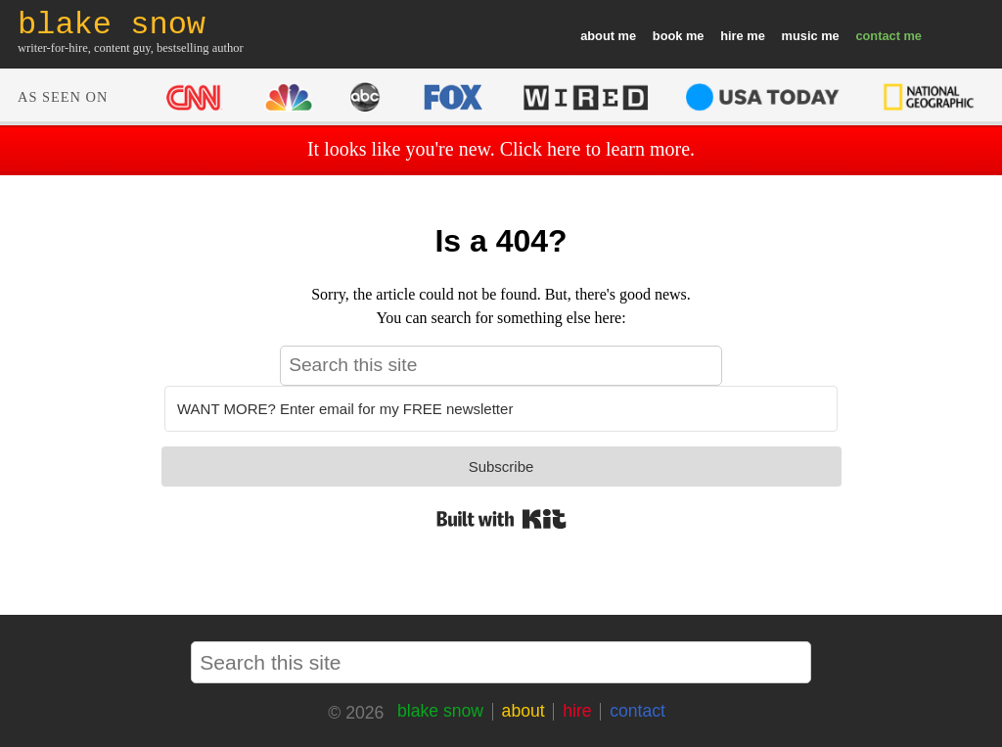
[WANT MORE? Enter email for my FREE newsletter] (501, 409)
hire (731, 35)
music (800, 35)
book (668, 35)
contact (877, 35)
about (597, 35)
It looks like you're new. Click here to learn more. (501, 149)
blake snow (440, 711)
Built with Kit (501, 519)
